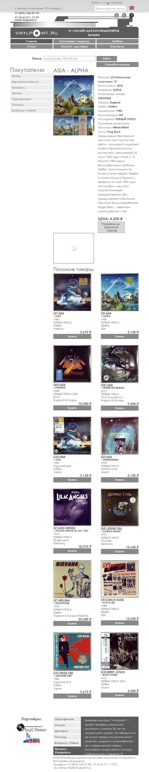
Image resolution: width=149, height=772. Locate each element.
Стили (31, 46)
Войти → (97, 2)
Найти (107, 58)
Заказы (17, 93)
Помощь (18, 104)
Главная (31, 41)
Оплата (60, 725)
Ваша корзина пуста (110, 8)
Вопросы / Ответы (67, 742)
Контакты (117, 46)
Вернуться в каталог (25, 81)
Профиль (18, 87)
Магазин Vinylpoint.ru (62, 750)
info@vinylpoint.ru (26, 19)
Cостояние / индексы (74, 41)
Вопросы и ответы (24, 110)
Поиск (37, 58)
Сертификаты (21, 99)
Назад (16, 75)
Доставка (61, 730)
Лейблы (117, 41)
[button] (90, 79)
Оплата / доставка (74, 46)
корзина (114, 2)
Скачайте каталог (117, 64)
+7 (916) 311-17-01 (27, 17)
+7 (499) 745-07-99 (27, 13)
